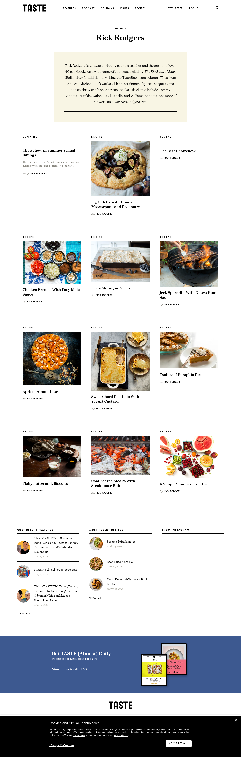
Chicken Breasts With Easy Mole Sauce (51, 292)
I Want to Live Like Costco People (55, 569)
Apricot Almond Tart (41, 392)
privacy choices (121, 735)
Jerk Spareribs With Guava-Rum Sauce (188, 295)
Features (69, 8)
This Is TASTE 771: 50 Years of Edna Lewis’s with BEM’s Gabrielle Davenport (56, 545)
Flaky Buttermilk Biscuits (45, 483)
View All (24, 613)
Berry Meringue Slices (110, 288)
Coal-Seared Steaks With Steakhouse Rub (113, 483)
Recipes (140, 8)
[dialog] (120, 736)
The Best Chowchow (177, 151)
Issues (124, 8)
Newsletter (174, 8)
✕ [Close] (236, 720)
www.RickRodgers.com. (129, 101)
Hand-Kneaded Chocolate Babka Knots (128, 581)
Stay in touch (62, 668)
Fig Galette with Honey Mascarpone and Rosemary (115, 205)
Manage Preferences (61, 745)
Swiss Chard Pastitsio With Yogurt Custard (115, 399)
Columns (107, 8)
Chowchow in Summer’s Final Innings (49, 153)
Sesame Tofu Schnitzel (121, 541)
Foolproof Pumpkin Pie (180, 375)
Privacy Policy (79, 735)
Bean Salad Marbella (120, 561)
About (193, 8)
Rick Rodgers (38, 173)
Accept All (178, 743)
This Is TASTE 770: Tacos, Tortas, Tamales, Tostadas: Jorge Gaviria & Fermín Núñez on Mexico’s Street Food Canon (56, 593)
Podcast (88, 8)
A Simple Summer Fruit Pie (184, 484)
